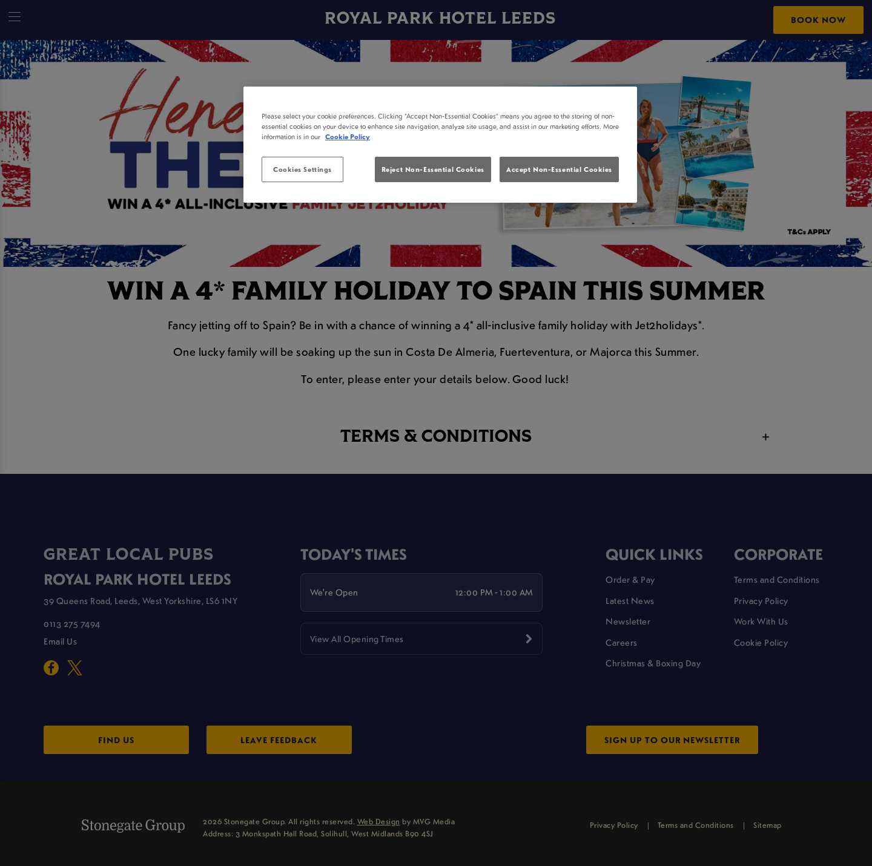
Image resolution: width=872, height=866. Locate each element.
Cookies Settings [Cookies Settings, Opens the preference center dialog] (302, 169)
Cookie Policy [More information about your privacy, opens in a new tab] (347, 136)
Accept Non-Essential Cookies (559, 169)
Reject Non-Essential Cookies (433, 169)
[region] (440, 145)
